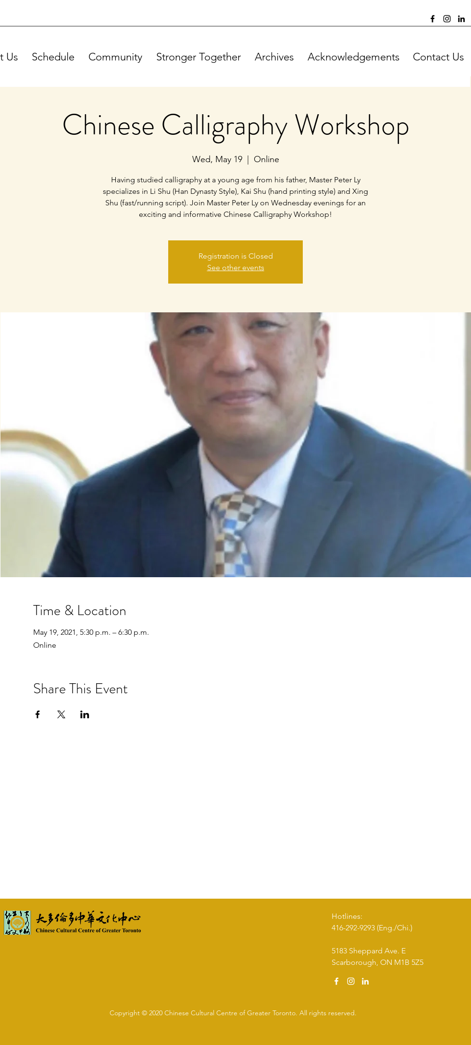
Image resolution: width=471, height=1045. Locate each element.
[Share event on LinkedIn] (84, 714)
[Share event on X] (61, 714)
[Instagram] (447, 19)
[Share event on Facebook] (37, 714)
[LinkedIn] (461, 19)
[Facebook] (432, 19)
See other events (235, 267)
